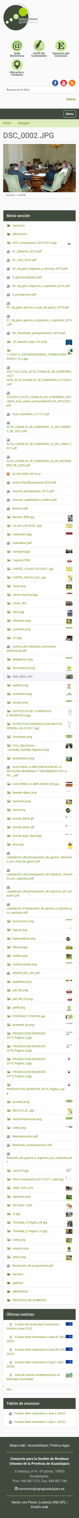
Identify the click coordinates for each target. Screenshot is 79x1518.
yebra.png (42, 1258)
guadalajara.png (42, 759)
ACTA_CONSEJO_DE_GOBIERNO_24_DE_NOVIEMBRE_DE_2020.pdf (39, 461)
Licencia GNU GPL (52, 1502)
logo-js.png (42, 930)
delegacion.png (42, 659)
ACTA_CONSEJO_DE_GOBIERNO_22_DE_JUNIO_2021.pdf (39, 444)
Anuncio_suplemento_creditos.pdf (32, 500)
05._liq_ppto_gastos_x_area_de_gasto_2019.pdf (38, 305)
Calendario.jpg (42, 534)
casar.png (42, 587)
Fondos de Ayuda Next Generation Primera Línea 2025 (33, 1326)
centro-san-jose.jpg (42, 594)
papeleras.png (42, 981)
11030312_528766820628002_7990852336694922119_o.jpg (39, 354)
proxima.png (42, 1102)
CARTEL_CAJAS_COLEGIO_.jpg (42, 569)
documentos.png (42, 669)
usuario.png (42, 1249)
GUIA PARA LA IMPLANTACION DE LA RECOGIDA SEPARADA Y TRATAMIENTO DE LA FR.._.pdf (37, 771)
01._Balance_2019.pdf (24, 251)
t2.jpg (42, 1214)
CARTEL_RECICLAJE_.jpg (42, 578)
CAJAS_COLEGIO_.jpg (42, 526)
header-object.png (42, 792)
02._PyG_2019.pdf (21, 260)
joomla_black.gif (42, 818)
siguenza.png (42, 1197)
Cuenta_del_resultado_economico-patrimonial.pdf (32, 648)
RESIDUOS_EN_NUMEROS (29, 1300)
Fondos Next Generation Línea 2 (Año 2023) (35, 1364)
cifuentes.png (42, 621)
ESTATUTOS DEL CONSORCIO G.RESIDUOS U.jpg (39, 713)
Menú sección (18, 215)
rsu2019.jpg (42, 1170)
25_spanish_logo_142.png (42, 342)
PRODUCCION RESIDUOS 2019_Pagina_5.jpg (39, 1061)
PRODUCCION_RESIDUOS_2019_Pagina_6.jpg (39, 1089)
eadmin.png (42, 686)
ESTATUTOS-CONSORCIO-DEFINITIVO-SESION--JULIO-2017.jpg (39, 726)
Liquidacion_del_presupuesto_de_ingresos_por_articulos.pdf (39, 891)
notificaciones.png (42, 964)
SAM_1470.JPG (42, 1188)
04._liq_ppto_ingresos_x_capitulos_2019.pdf (38, 286)
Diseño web (39, 1507)
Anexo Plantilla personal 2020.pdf (31, 482)
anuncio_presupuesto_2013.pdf (30, 491)
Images (23, 123)
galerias (17, 1283)
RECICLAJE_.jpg (42, 1111)
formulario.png (42, 736)
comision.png (42, 629)
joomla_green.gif (42, 827)
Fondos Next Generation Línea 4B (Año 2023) (36, 1351)
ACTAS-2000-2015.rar (24, 474)
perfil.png (42, 1008)
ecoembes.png (42, 694)
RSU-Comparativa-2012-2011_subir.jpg (42, 1179)
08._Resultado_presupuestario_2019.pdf (36, 333)
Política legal (59, 1445)
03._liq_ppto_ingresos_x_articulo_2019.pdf (37, 269)
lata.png (42, 845)
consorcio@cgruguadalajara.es (41, 1489)
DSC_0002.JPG (42, 676)
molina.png (42, 957)
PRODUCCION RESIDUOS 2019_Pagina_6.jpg (39, 1074)
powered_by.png (42, 1024)
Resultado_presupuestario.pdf (29, 1145)
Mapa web (17, 1445)
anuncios (18, 225)
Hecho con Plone (23, 1502)
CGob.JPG (42, 603)
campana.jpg (42, 551)
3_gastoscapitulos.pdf (24, 277)
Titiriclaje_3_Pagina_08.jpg (42, 1223)
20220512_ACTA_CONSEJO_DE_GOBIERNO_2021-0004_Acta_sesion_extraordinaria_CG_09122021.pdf (39, 399)
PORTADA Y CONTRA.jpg (42, 1017)
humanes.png (42, 802)
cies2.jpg (42, 613)
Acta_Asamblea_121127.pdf (28, 414)
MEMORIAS (20, 1291)
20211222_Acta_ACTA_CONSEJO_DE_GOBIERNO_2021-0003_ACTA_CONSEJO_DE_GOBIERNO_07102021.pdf (39, 376)
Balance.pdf (17, 508)
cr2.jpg (42, 638)
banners (17, 1274)
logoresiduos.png (42, 938)
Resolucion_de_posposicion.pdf (30, 1265)
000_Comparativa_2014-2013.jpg (42, 243)
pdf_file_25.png (42, 999)
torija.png (42, 1241)
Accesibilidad (38, 1445)
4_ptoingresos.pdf (21, 294)
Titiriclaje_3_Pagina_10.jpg (42, 1231)
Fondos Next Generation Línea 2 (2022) (37, 1413)
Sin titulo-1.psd (42, 1206)
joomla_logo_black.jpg (42, 835)
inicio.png (42, 810)
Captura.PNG (42, 561)
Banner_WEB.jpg (42, 518)
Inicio (7, 123)
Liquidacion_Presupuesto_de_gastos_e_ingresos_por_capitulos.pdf (39, 908)
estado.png (42, 702)
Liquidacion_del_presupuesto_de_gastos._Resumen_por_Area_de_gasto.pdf (39, 857)
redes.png (42, 1127)
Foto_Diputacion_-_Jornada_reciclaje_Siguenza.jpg (39, 747)
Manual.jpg (42, 947)
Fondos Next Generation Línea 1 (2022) (37, 1422)
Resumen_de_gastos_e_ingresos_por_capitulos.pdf (39, 1158)
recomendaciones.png (42, 1119)
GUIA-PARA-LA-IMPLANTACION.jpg (42, 784)
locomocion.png (42, 921)
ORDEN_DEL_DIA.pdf (23, 973)
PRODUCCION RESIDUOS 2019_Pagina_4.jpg (39, 1048)
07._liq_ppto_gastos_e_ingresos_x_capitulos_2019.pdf (39, 320)
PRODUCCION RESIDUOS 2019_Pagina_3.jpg (39, 1035)
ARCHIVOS (19, 234)
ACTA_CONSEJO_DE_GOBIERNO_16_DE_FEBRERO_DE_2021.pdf (39, 427)
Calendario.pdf (19, 543)
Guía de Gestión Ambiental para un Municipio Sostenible (33, 1377)
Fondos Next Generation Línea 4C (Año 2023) (36, 1339)
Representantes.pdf (22, 1136)
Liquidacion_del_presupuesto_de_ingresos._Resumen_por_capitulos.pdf (39, 874)
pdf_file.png (42, 991)
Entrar (71, 99)
